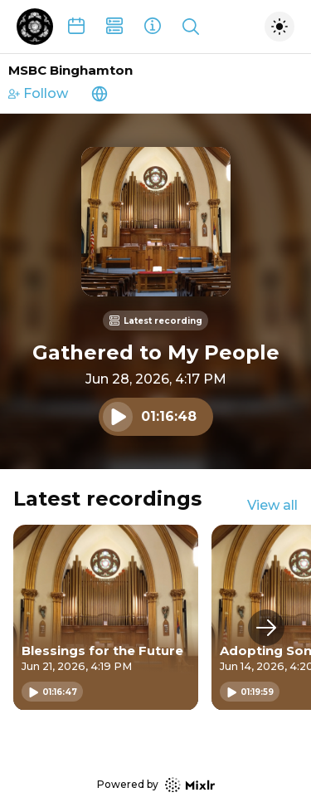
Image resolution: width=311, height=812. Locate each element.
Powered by (156, 785)
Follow (38, 93)
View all (272, 505)
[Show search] (191, 27)
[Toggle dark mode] (279, 27)
